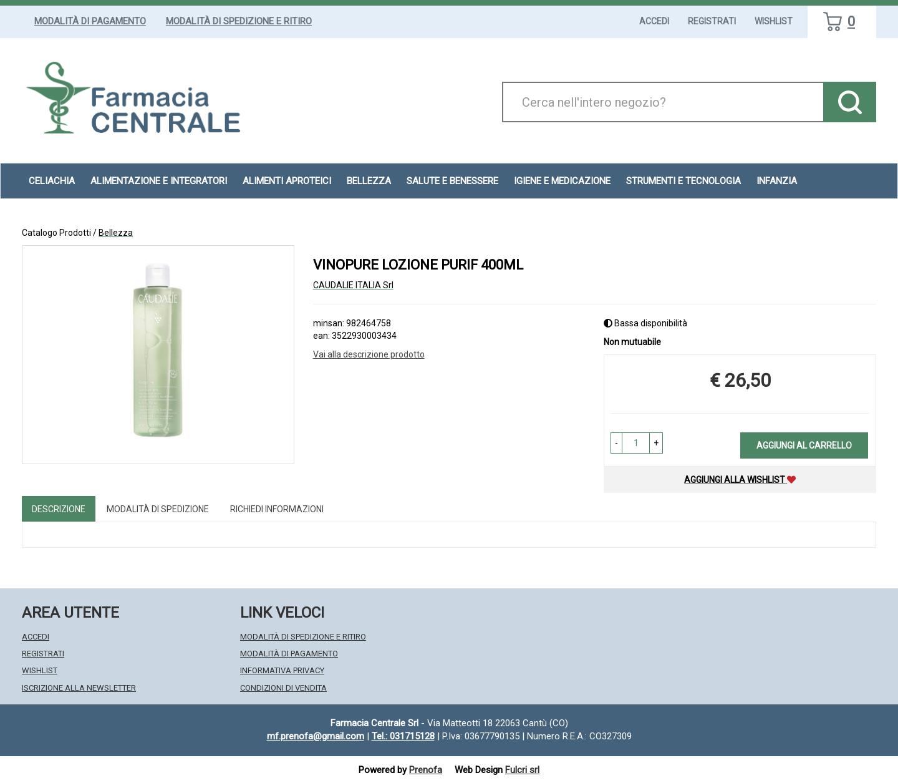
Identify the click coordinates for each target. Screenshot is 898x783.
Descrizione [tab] (58, 509)
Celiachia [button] (52, 181)
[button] (616, 443)
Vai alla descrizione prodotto (369, 354)
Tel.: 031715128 (403, 736)
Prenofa (425, 770)
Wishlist (774, 21)
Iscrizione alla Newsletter (79, 688)
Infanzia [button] (776, 181)
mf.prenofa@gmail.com (315, 736)
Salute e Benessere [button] (452, 181)
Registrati (712, 21)
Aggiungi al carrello (804, 445)
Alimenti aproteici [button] (287, 181)
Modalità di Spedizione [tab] (158, 509)
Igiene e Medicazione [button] (562, 181)
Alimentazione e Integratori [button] (158, 181)
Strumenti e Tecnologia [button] (683, 181)
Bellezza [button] (369, 181)
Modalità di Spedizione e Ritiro (239, 21)
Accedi (654, 21)
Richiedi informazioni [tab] (277, 509)
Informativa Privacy (282, 670)
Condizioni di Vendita (283, 688)
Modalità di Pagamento (90, 21)
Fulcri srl (522, 770)
